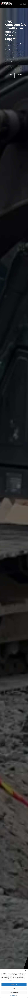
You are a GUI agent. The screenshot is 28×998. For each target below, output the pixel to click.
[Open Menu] (21, 4)
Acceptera (14, 984)
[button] (26, 970)
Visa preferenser (14, 992)
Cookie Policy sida (14, 995)
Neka (14, 988)
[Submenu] (25, 4)
